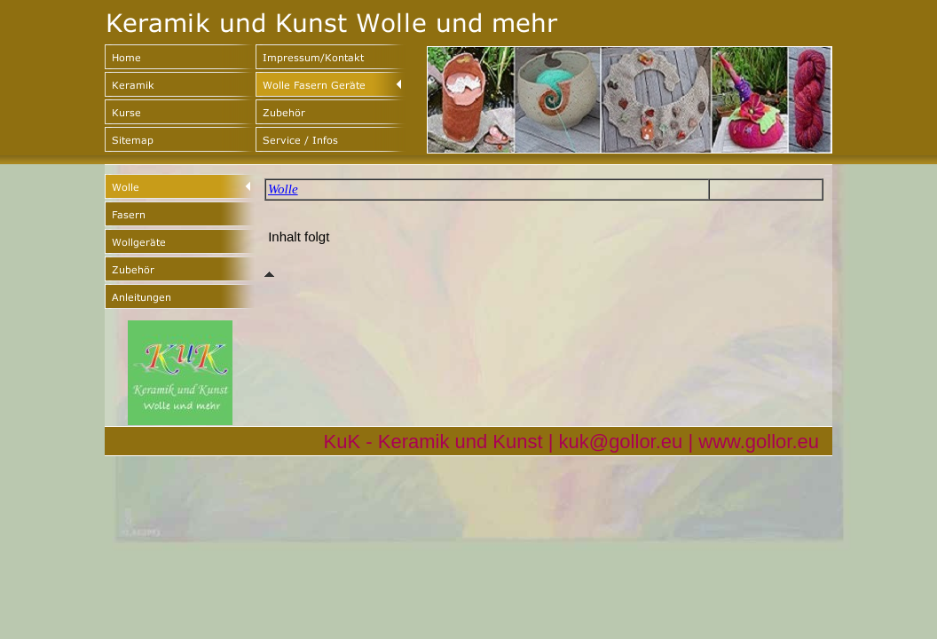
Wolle (283, 189)
